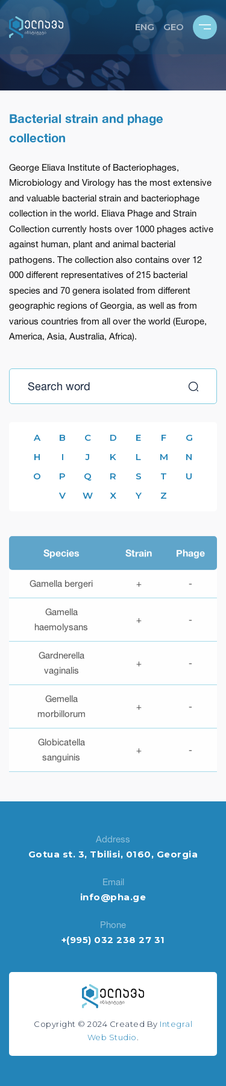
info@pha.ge (113, 897)
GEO (173, 27)
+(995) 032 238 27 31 (113, 940)
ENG (144, 27)
